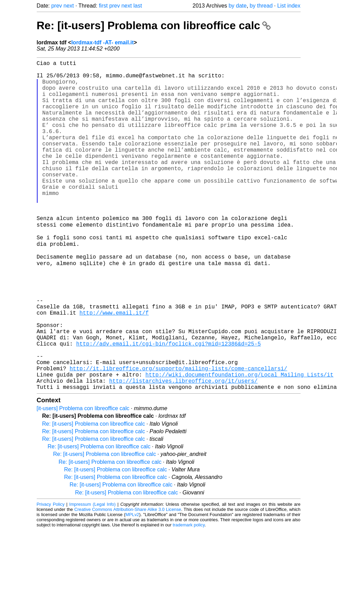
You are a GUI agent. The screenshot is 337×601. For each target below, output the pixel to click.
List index (289, 6)
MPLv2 (132, 585)
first (103, 6)
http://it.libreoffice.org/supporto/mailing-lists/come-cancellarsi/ (179, 435)
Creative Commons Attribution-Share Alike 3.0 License (127, 580)
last (137, 6)
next (69, 6)
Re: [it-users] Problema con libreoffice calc (154, 25)
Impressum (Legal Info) (92, 575)
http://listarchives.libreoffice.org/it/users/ (183, 450)
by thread (261, 6)
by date (237, 6)
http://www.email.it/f (114, 367)
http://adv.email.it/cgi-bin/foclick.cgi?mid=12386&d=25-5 (168, 404)
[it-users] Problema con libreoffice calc (83, 479)
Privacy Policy (51, 575)
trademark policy (189, 595)
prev (56, 6)
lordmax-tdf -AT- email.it (102, 42)
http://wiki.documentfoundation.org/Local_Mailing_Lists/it (239, 442)
